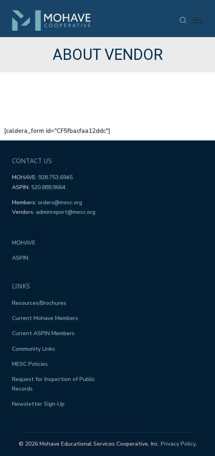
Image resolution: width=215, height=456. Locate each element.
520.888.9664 (48, 187)
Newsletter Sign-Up (38, 404)
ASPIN (20, 258)
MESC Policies (30, 364)
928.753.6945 (55, 177)
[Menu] (198, 20)
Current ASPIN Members (43, 333)
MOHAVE (24, 243)
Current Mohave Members (45, 318)
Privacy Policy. (179, 444)
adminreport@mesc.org (65, 212)
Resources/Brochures (39, 303)
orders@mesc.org (60, 202)
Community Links (33, 349)
